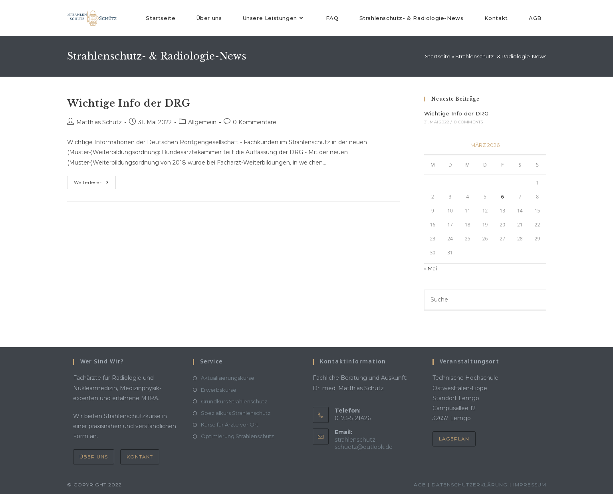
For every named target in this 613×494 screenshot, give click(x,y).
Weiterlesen (95, 180)
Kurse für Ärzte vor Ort (229, 424)
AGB (420, 485)
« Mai (430, 268)
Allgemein (202, 122)
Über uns (93, 457)
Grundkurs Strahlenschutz (234, 401)
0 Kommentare (254, 122)
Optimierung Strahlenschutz (237, 436)
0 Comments (468, 122)
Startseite (437, 56)
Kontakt (140, 457)
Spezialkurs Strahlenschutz (235, 413)
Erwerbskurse (218, 390)
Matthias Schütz (99, 122)
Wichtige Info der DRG (128, 103)
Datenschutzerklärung (470, 485)
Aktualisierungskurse (227, 378)
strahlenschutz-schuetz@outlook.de (364, 443)
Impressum (529, 485)
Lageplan (454, 439)
